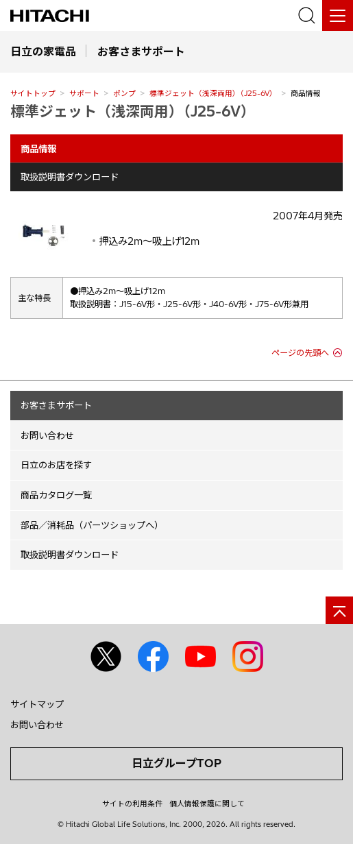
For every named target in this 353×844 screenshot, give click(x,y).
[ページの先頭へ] (339, 610)
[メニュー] (337, 15)
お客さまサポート (56, 405)
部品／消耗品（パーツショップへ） (92, 525)
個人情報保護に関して (207, 803)
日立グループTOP (176, 763)
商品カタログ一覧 (56, 495)
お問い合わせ (47, 435)
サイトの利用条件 (132, 803)
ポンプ (124, 93)
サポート (84, 93)
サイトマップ (37, 704)
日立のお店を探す (56, 464)
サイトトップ (33, 93)
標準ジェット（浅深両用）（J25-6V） (213, 93)
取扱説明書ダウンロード (70, 176)
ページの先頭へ (300, 353)
